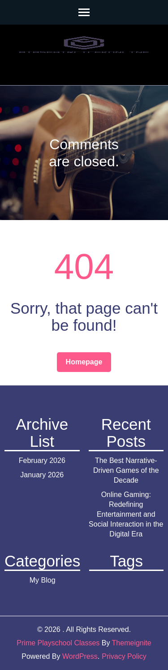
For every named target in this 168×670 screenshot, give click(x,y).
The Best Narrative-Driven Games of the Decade (126, 470)
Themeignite (131, 643)
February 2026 (42, 460)
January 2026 (42, 475)
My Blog (43, 580)
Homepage (84, 362)
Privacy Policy (124, 656)
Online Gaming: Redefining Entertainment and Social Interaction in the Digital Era (126, 514)
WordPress (80, 656)
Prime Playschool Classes (58, 643)
